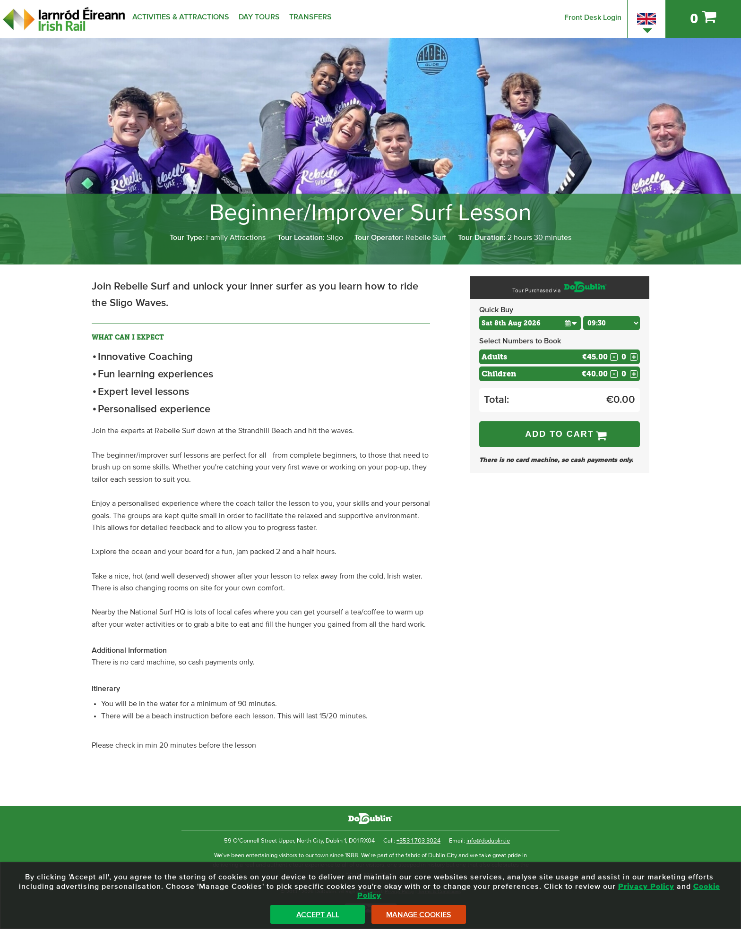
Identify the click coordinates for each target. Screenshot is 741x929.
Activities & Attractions (180, 17)
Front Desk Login (592, 17)
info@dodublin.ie (488, 841)
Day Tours (259, 17)
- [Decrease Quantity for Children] (613, 374)
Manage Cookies (418, 915)
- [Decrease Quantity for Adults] (613, 357)
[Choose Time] (611, 323)
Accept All (317, 915)
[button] (570, 323)
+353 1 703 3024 (418, 841)
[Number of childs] (624, 374)
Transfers (310, 17)
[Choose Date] (530, 323)
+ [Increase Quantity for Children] (634, 374)
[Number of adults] (624, 357)
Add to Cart (559, 434)
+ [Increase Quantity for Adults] (634, 357)
